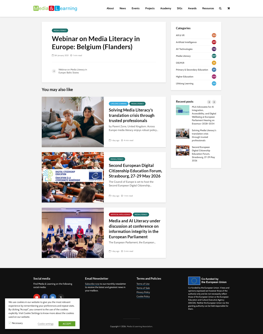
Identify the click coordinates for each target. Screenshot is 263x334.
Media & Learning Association (139, 326)
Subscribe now (92, 283)
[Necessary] (10, 323)
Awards (192, 8)
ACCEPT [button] (67, 323)
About (110, 8)
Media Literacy (60, 30)
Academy (165, 8)
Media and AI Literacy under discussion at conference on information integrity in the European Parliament (135, 228)
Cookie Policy (143, 296)
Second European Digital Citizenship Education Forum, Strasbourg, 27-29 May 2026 (135, 170)
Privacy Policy (143, 292)
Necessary (17, 323)
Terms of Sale (143, 288)
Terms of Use (143, 283)
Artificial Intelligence (120, 214)
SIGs (179, 8)
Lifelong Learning (119, 104)
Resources (208, 8)
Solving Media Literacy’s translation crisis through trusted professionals (131, 115)
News (123, 8)
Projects (150, 8)
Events (136, 8)
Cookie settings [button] (46, 323)
